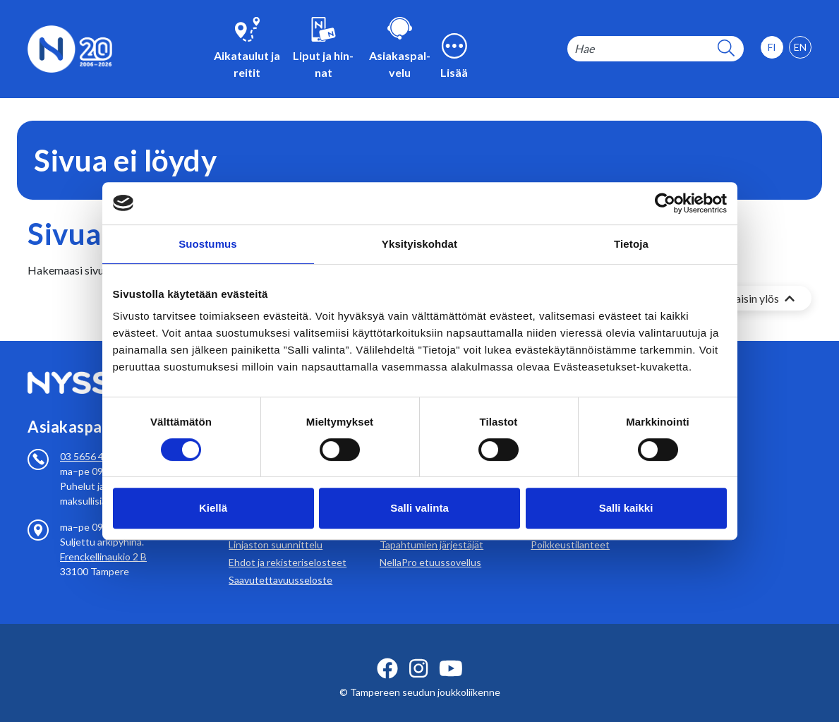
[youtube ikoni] (451, 651)
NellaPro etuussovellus (430, 545)
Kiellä (213, 508)
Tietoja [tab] (631, 244)
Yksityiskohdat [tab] (419, 244)
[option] (800, 47)
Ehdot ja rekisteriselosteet (287, 545)
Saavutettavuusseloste (280, 563)
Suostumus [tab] (208, 244)
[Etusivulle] (70, 47)
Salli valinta (419, 508)
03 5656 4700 (90, 439)
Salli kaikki (626, 508)
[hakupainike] (726, 49)
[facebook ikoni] (387, 651)
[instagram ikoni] (418, 651)
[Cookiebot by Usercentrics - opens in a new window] (665, 203)
